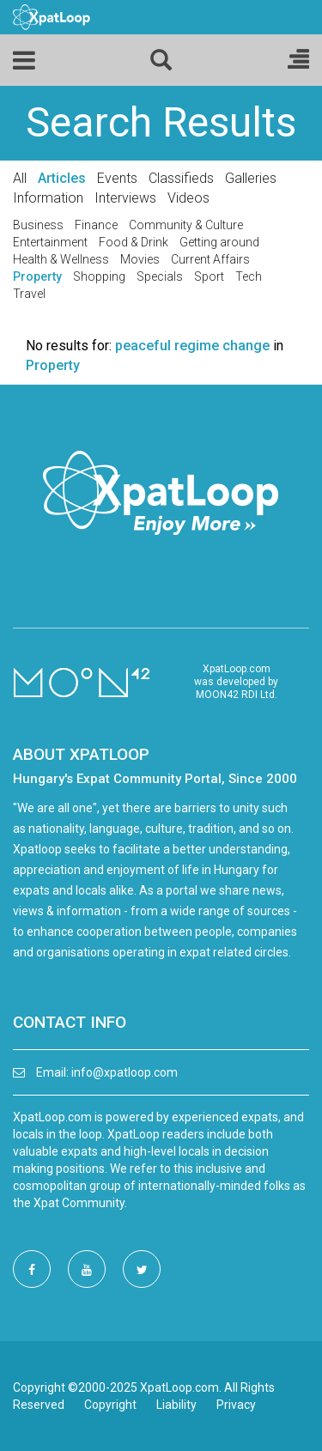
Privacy (236, 1405)
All (20, 178)
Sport (209, 276)
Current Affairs (210, 259)
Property (37, 276)
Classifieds (181, 178)
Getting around (219, 242)
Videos (188, 198)
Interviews (125, 198)
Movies (140, 259)
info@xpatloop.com (124, 1072)
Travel (29, 294)
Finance (96, 225)
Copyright (110, 1405)
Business (38, 225)
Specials (160, 276)
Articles (62, 178)
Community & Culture (186, 225)
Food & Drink (133, 242)
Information (48, 198)
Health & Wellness (61, 259)
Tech (248, 276)
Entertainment (50, 242)
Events (117, 178)
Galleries (250, 178)
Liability (176, 1405)
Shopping (99, 276)
